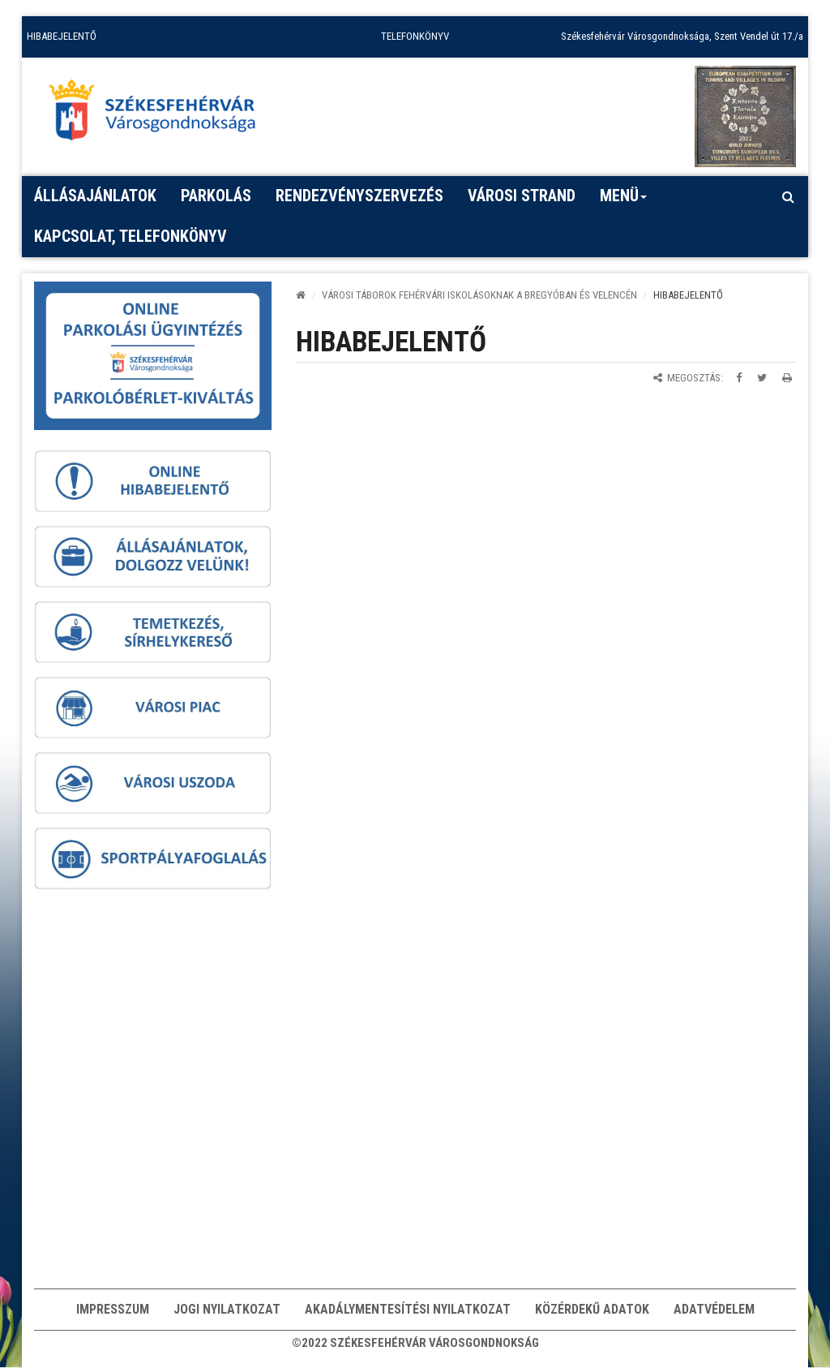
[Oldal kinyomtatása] (787, 378)
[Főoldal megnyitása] (159, 114)
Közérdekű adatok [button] (592, 1309)
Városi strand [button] (521, 195)
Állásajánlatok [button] (95, 195)
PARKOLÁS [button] (216, 195)
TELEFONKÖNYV (415, 36)
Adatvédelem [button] (714, 1309)
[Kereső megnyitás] (788, 196)
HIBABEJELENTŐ (61, 36)
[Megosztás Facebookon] (739, 378)
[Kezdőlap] (301, 295)
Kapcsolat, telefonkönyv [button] (130, 236)
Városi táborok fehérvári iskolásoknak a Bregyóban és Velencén (479, 295)
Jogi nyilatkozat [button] (226, 1309)
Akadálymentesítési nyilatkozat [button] (408, 1309)
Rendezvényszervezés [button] (359, 195)
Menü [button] (624, 201)
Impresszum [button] (112, 1309)
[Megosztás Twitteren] (762, 378)
